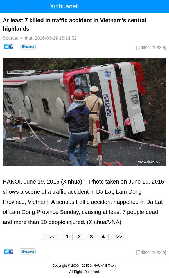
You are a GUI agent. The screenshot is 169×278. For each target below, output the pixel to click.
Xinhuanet (64, 6)
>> (119, 236)
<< (51, 236)
